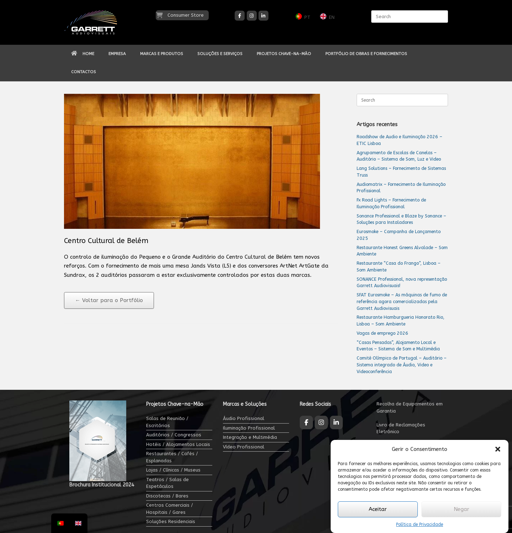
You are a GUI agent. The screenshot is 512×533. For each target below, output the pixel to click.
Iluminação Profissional (249, 428)
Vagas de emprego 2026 (382, 333)
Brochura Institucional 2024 (101, 485)
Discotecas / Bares (167, 496)
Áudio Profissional (243, 418)
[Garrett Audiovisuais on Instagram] (252, 16)
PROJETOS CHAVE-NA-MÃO (284, 53)
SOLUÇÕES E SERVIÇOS (219, 53)
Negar (461, 509)
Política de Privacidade (419, 524)
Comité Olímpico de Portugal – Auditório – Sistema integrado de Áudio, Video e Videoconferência (402, 364)
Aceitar (378, 509)
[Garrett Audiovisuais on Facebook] (240, 16)
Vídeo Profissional (243, 446)
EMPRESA (117, 53)
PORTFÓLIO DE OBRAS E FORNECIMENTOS (366, 53)
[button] (497, 449)
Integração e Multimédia (250, 437)
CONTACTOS (83, 71)
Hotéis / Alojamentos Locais (178, 444)
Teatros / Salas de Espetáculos (167, 483)
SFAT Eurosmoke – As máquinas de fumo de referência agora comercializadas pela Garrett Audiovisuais (402, 301)
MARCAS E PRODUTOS (161, 53)
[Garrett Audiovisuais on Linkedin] (263, 16)
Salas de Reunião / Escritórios (167, 422)
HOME (82, 53)
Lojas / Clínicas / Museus (173, 470)
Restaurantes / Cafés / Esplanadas (172, 457)
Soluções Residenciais (170, 521)
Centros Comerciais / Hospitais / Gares (169, 508)
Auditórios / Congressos (173, 434)
